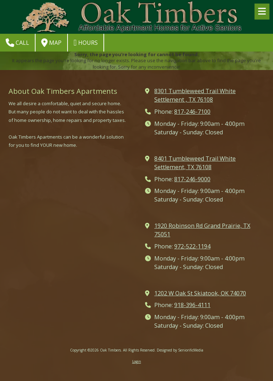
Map (51, 42)
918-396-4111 (192, 305)
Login (136, 361)
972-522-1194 (192, 246)
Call (17, 42)
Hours (86, 42)
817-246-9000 (192, 179)
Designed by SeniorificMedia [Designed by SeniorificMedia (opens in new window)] (180, 350)
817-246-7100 (192, 112)
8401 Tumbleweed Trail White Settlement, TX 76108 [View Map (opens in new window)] (195, 163)
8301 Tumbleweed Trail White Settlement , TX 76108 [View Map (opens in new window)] (195, 95)
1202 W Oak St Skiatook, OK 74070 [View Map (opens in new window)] (200, 293)
